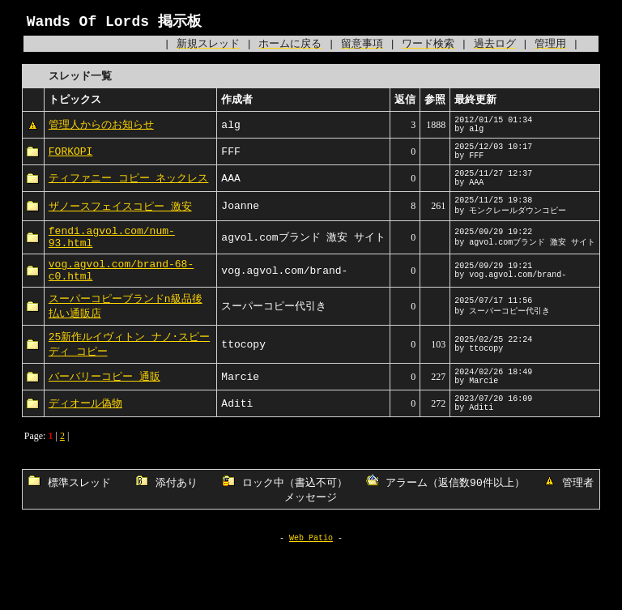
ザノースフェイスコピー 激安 (120, 225)
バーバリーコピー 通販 (104, 413)
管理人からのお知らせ (101, 130)
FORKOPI (71, 162)
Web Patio (311, 593)
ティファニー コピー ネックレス (129, 193)
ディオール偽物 (85, 444)
